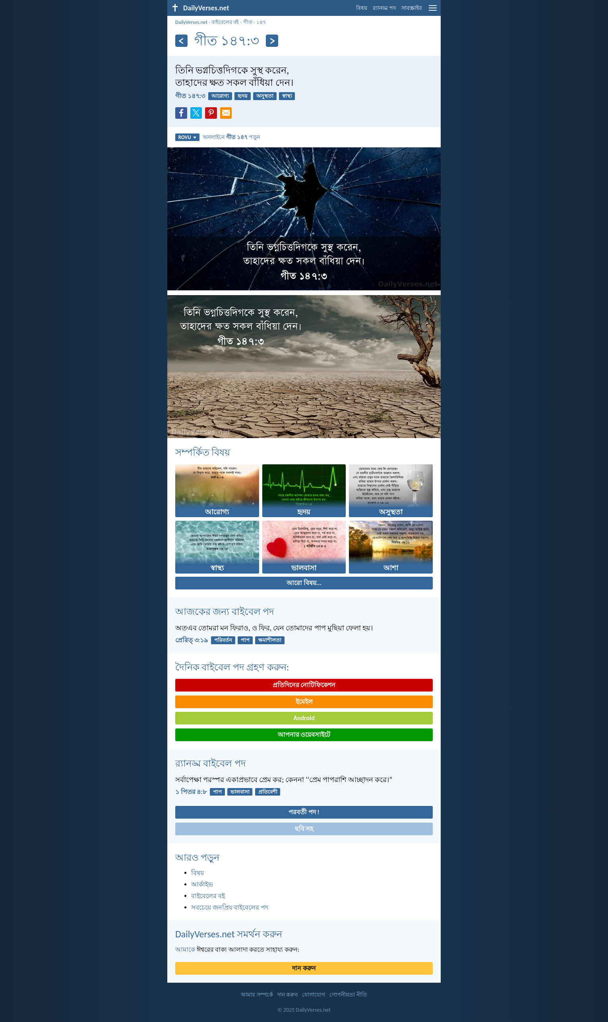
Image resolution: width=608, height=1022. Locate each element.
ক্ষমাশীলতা (269, 640)
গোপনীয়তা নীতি (348, 994)
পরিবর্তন (223, 640)
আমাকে (185, 949)
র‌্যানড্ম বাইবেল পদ (210, 763)
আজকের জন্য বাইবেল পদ (224, 611)
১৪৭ (261, 22)
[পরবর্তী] (272, 41)
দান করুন (304, 968)
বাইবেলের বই (225, 22)
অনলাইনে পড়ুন (231, 137)
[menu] (433, 11)
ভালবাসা (240, 792)
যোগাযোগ (313, 994)
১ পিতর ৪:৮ (191, 792)
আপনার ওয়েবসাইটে (304, 734)
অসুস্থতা (264, 96)
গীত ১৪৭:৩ (190, 96)
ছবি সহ (304, 829)
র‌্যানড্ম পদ (384, 8)
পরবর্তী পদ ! (304, 812)
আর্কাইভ (202, 884)
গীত (247, 22)
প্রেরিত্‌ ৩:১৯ (191, 640)
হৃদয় (243, 96)
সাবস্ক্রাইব (411, 8)
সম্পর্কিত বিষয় (202, 452)
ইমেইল (304, 701)
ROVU (187, 137)
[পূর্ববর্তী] (181, 41)
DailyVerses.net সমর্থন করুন (228, 934)
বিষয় (361, 8)
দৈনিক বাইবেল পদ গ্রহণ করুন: (232, 667)
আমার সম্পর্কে (257, 994)
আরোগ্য (220, 96)
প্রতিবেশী (267, 792)
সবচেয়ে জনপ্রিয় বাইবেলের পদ (229, 907)
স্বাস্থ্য (287, 96)
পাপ (245, 640)
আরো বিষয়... (304, 583)
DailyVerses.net (191, 22)
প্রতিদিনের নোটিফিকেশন (304, 685)
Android (303, 718)
